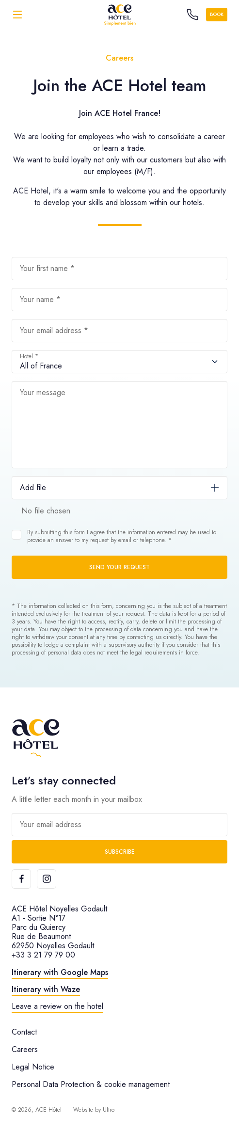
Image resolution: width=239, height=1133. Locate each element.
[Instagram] (46, 879)
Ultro (108, 1109)
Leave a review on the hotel (57, 1006)
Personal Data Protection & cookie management (91, 1084)
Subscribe (120, 851)
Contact (24, 1031)
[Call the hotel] (192, 14)
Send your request (119, 567)
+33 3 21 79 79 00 (43, 954)
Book (216, 14)
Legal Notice (33, 1066)
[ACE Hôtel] (119, 14)
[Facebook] (21, 879)
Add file (33, 487)
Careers (25, 1049)
